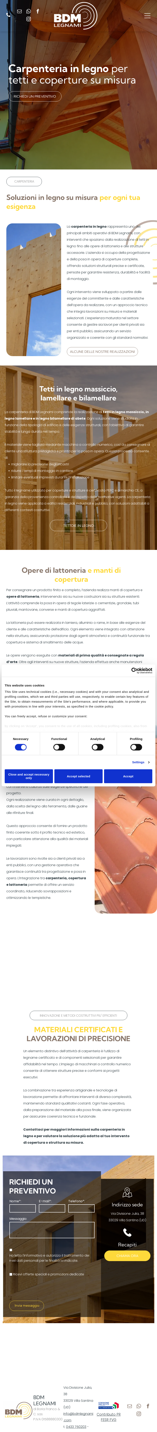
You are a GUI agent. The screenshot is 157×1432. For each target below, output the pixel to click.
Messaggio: (18, 1218)
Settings (138, 762)
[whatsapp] (28, 12)
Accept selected (78, 776)
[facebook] (37, 12)
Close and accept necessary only (28, 776)
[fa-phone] (8, 16)
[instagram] (28, 19)
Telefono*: (76, 1201)
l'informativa (32, 1255)
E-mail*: (45, 1201)
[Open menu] (147, 16)
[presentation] (40, 1288)
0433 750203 (76, 1426)
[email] (19, 12)
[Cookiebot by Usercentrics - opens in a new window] (134, 671)
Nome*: (15, 1201)
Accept (128, 776)
